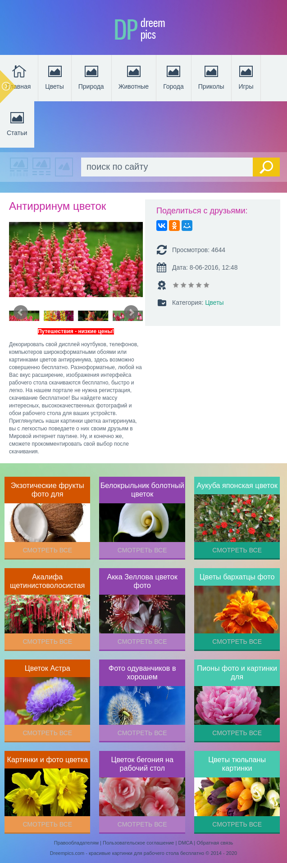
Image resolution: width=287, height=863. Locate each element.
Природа (91, 76)
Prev (21, 312)
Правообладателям (76, 842)
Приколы (211, 76)
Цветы (54, 76)
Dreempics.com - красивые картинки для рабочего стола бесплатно (127, 853)
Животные (133, 76)
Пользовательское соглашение (138, 842)
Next (131, 312)
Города (173, 76)
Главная (19, 76)
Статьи (17, 122)
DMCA (185, 842)
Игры (246, 76)
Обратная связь (214, 842)
